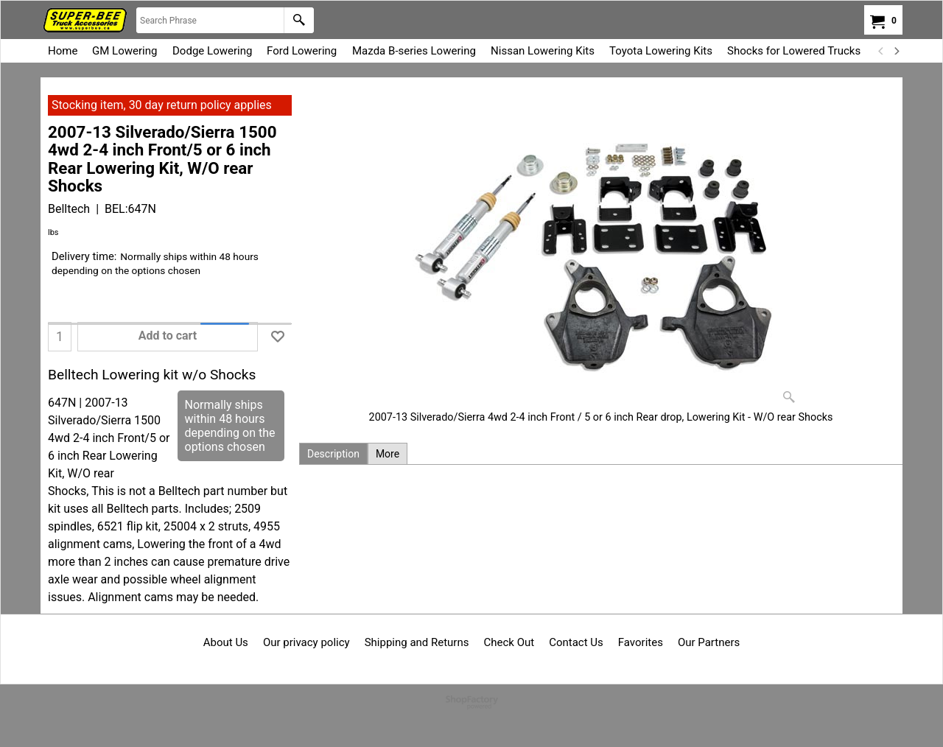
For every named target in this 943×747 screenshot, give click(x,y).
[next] (895, 50)
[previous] (881, 50)
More (387, 454)
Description (333, 454)
